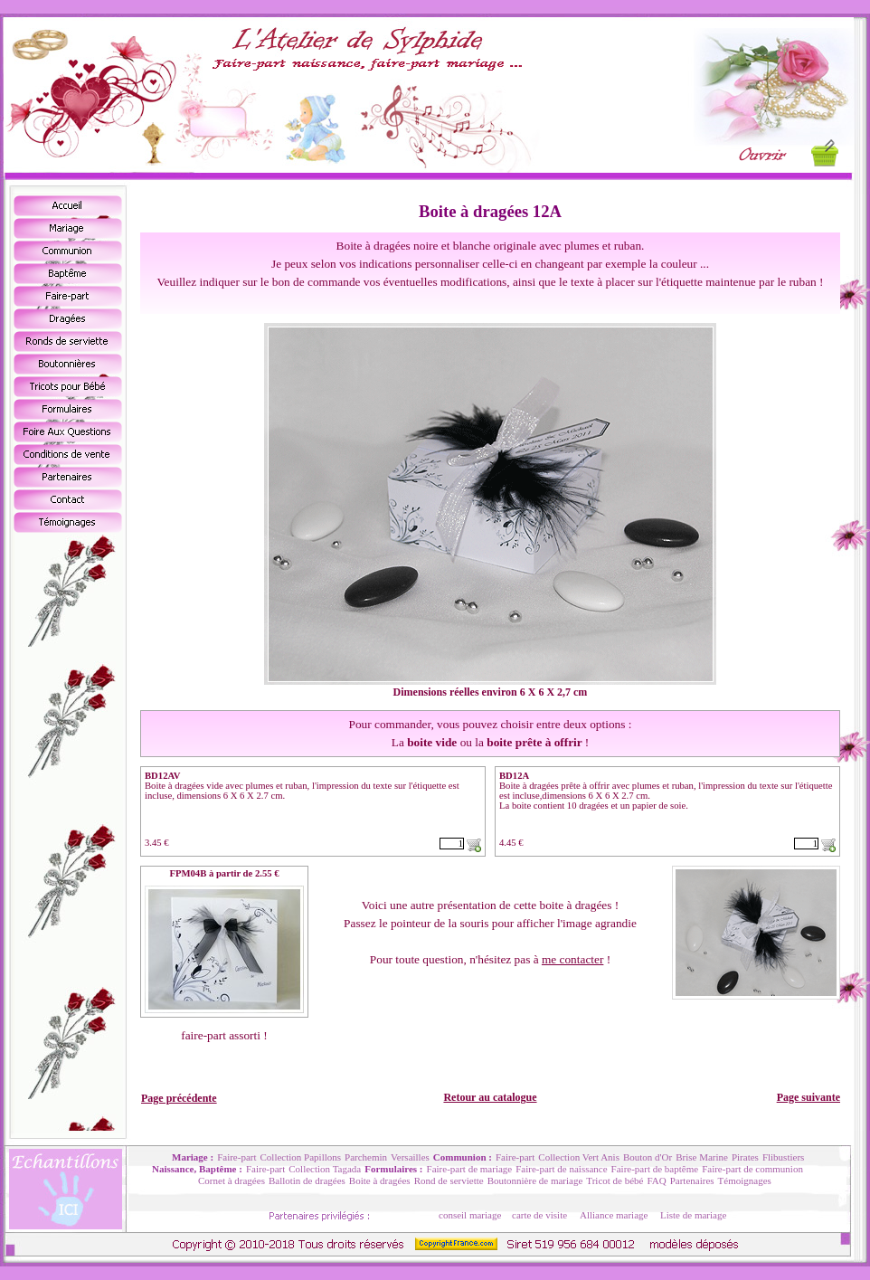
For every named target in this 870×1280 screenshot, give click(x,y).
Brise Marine (702, 1157)
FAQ (656, 1180)
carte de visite (539, 1214)
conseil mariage (470, 1214)
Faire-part (236, 1157)
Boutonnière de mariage (535, 1180)
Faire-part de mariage (470, 1168)
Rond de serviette (449, 1180)
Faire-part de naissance (561, 1168)
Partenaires (692, 1180)
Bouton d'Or (647, 1157)
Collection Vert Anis (578, 1157)
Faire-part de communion (752, 1168)
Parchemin (366, 1157)
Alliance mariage (614, 1214)
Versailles (410, 1157)
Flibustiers (783, 1157)
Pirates (745, 1157)
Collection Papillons (301, 1157)
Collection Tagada (324, 1168)
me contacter (572, 959)
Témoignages (744, 1180)
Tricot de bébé (614, 1180)
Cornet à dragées (231, 1180)
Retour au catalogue (489, 1097)
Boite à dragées (380, 1180)
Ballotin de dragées (307, 1180)
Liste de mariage (693, 1214)
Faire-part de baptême (655, 1168)
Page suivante (808, 1097)
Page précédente (179, 1098)
